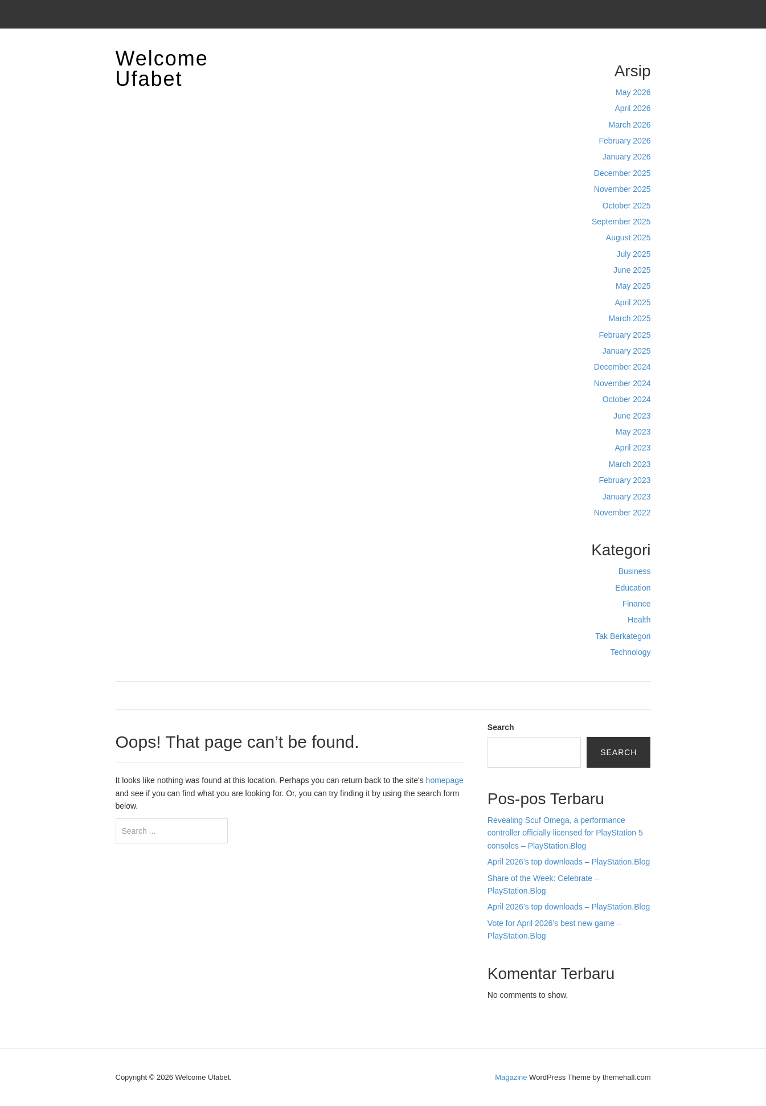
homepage (445, 780)
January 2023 (627, 496)
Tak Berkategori (622, 636)
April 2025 (632, 302)
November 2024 (622, 383)
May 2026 (633, 92)
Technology (631, 652)
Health (639, 619)
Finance (636, 603)
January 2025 (627, 350)
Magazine (511, 1077)
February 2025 (624, 334)
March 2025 (630, 318)
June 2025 (631, 270)
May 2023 (633, 431)
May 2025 (633, 285)
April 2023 (632, 447)
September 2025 (621, 221)
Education (632, 587)
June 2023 (631, 415)
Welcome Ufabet (162, 69)
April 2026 (632, 108)
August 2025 (628, 237)
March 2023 (630, 464)
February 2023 (624, 480)
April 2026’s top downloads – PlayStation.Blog (569, 861)
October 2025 (627, 205)
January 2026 (627, 156)
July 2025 (634, 254)
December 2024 (622, 366)
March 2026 (630, 124)
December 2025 (622, 173)
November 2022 (622, 512)
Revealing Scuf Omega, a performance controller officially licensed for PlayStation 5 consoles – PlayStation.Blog (565, 833)
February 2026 (624, 140)
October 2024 (627, 399)
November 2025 (622, 189)
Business (634, 571)
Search (501, 727)
